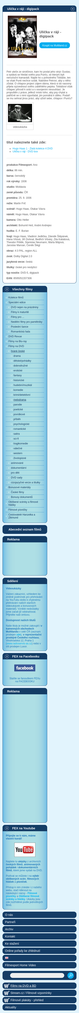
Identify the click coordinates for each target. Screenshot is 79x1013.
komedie (18, 390)
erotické (17, 370)
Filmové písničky (17, 509)
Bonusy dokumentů (22, 497)
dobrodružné (20, 365)
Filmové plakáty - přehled (27, 1000)
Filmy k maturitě (20, 312)
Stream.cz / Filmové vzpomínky (31, 993)
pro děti (15, 472)
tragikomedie (20, 443)
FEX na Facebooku (25, 656)
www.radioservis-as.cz (19, 643)
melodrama (19, 399)
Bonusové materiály (19, 487)
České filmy (17, 492)
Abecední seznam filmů (24, 529)
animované (17, 463)
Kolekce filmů (15, 297)
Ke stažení (12, 943)
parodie (17, 404)
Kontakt (10, 936)
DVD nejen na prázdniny (24, 307)
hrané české (18, 351)
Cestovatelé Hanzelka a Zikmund (21, 516)
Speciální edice (16, 302)
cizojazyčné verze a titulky (25, 482)
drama (17, 355)
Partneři (10, 922)
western (17, 453)
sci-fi (16, 438)
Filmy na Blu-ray (17, 341)
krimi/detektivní (21, 394)
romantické (19, 428)
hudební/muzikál (22, 385)
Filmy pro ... (17, 317)
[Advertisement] (25, 559)
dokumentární (18, 467)
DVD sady (16, 477)
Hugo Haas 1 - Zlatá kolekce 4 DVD (33, 148)
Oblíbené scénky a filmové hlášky (23, 503)
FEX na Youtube (23, 828)
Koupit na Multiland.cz (54, 45)
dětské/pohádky (22, 360)
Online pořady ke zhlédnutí (22, 950)
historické (18, 380)
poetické (18, 409)
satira (16, 433)
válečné (17, 448)
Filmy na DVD (16, 346)
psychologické (21, 424)
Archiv (9, 929)
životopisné (19, 458)
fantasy (17, 375)
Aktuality (10, 1007)
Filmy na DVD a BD (23, 985)
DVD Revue (15, 336)
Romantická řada (20, 331)
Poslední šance (19, 326)
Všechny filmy (22, 289)
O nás (9, 915)
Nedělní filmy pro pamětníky (26, 321)
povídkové (19, 414)
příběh (17, 419)
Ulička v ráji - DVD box (25, 151)
